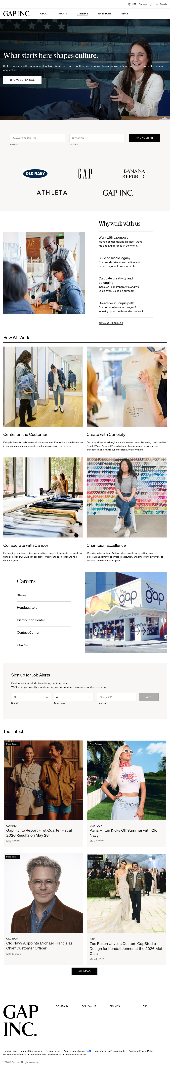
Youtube (86, 1025)
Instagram (88, 1018)
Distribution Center (30, 620)
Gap (112, 1012)
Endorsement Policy (75, 1054)
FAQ (143, 1006)
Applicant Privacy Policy (141, 1051)
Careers (82, 13)
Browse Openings (22, 79)
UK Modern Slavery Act (15, 1054)
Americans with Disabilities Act (46, 1054)
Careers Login (146, 4)
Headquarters (26, 608)
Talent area (59, 703)
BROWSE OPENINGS (111, 323)
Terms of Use (9, 1051)
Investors (104, 13)
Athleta (114, 1025)
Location (73, 145)
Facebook (87, 1006)
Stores (21, 595)
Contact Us (147, 1018)
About (44, 13)
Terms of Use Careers (31, 1051)
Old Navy (96, 829)
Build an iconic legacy (122, 262)
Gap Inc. (11, 827)
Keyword (14, 145)
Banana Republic (120, 1018)
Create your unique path (122, 307)
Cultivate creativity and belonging (122, 284)
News (124, 13)
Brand (14, 703)
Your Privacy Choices (74, 1051)
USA (132, 4)
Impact (62, 13)
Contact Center (27, 632)
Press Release (12, 745)
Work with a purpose (122, 242)
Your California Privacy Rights (110, 1051)
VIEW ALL (21, 644)
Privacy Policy (52, 1051)
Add (148, 697)
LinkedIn (86, 1031)
